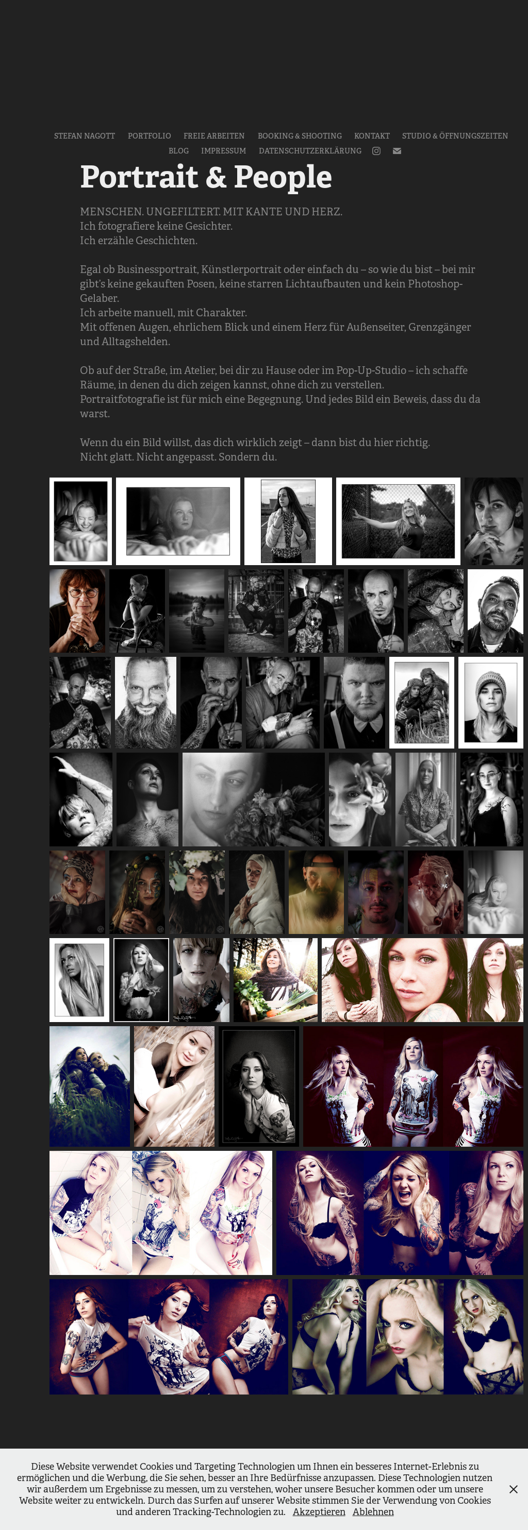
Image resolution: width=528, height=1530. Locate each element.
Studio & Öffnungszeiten (455, 136)
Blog (179, 151)
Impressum (223, 151)
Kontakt (372, 136)
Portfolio (149, 136)
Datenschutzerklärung (310, 151)
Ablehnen (373, 1512)
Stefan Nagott (84, 136)
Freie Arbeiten (214, 136)
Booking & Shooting (300, 136)
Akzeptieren (319, 1512)
